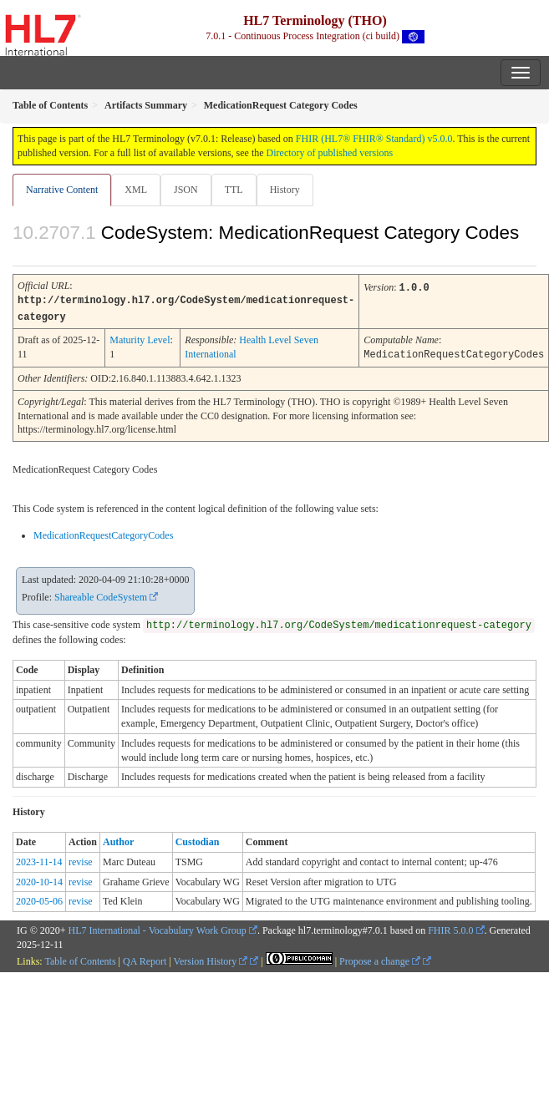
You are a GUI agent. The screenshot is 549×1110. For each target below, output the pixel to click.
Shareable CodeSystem (100, 595)
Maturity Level (139, 338)
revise (81, 859)
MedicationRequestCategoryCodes (103, 533)
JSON (186, 189)
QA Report (144, 959)
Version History (211, 959)
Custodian (197, 839)
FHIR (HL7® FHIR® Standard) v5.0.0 (374, 138)
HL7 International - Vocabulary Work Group (158, 928)
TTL (234, 189)
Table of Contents (79, 959)
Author (118, 839)
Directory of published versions (330, 153)
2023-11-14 (39, 859)
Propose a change (379, 959)
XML (136, 189)
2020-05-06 (39, 899)
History (285, 189)
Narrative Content (62, 189)
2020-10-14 (39, 879)
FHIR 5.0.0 (450, 928)
